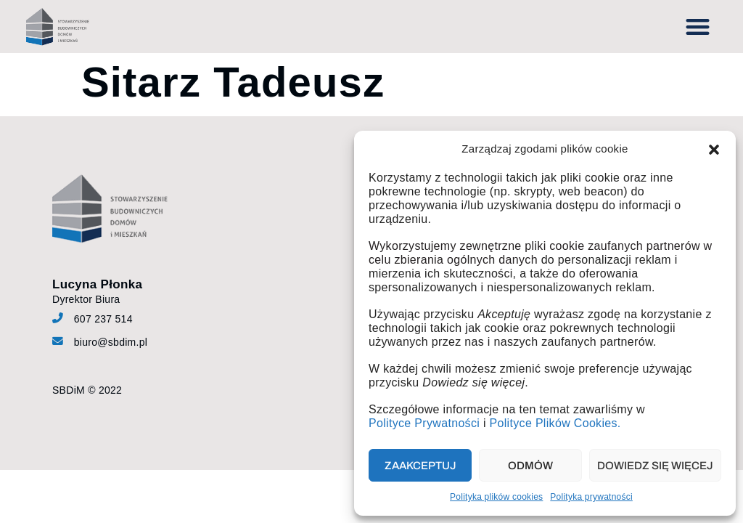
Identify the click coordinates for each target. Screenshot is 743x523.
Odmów (530, 465)
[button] (714, 149)
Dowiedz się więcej (655, 465)
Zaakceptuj (420, 465)
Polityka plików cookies (496, 497)
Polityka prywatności (591, 497)
